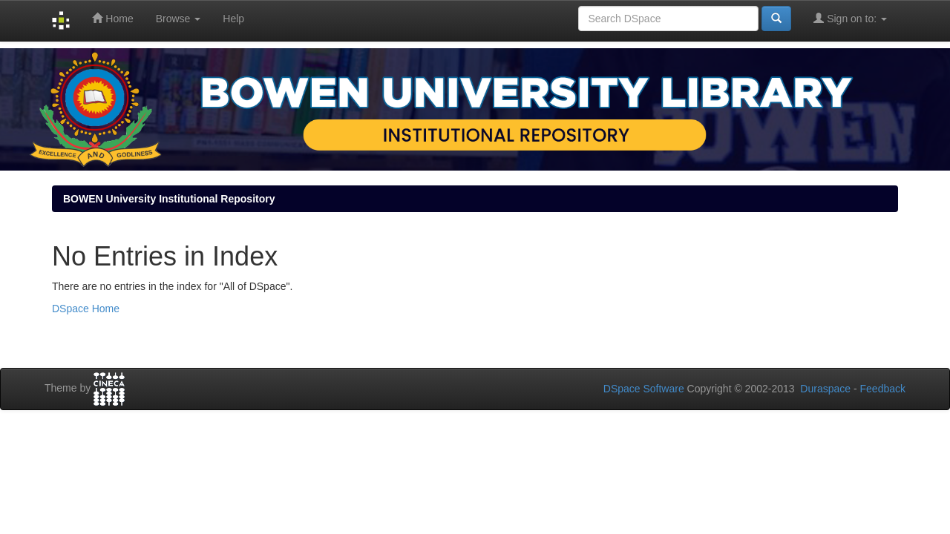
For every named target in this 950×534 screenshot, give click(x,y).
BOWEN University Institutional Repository (169, 199)
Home (112, 18)
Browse (178, 18)
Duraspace (825, 389)
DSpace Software (643, 389)
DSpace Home (85, 308)
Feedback (882, 389)
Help (233, 18)
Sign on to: (850, 18)
